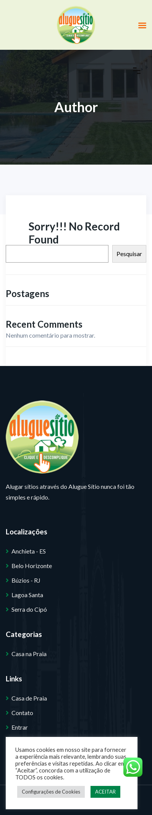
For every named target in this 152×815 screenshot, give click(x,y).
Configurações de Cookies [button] (51, 792)
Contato (22, 712)
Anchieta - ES (28, 551)
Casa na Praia (29, 653)
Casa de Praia (29, 698)
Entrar (19, 727)
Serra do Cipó (29, 609)
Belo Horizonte (31, 565)
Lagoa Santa (27, 594)
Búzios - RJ (25, 580)
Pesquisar (129, 253)
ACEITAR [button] (105, 792)
